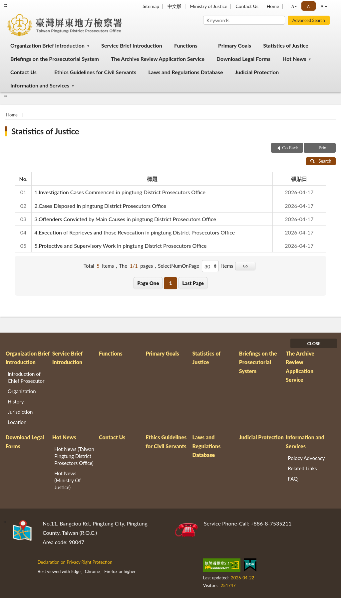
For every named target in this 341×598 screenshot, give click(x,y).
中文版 (174, 6)
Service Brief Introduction (131, 45)
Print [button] (323, 147)
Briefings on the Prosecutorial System (54, 59)
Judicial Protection (257, 72)
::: (5, 5)
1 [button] (170, 283)
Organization (22, 391)
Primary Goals (234, 45)
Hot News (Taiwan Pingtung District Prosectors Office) (74, 456)
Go (245, 266)
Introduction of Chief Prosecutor (26, 377)
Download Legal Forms (243, 59)
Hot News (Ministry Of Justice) (67, 480)
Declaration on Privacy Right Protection (75, 562)
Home (273, 6)
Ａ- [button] (293, 6)
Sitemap (151, 6)
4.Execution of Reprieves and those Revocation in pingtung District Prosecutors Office (134, 232)
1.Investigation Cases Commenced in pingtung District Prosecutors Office (119, 192)
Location (17, 422)
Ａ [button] (308, 6)
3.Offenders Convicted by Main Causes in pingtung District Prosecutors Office (125, 219)
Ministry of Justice (208, 6)
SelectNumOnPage (178, 266)
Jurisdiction (20, 412)
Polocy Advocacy (306, 458)
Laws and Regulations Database (185, 72)
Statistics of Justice (285, 45)
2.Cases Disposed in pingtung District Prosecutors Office (100, 206)
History (16, 401)
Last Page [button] (193, 283)
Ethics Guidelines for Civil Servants (95, 72)
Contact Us (246, 6)
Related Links (302, 468)
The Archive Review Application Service (157, 59)
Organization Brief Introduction (47, 45)
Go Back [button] (290, 147)
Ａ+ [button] (323, 6)
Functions (185, 45)
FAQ (293, 479)
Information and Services (39, 85)
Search (320, 161)
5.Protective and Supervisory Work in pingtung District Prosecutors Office (120, 245)
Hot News (294, 59)
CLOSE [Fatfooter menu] (313, 343)
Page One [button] (148, 283)
